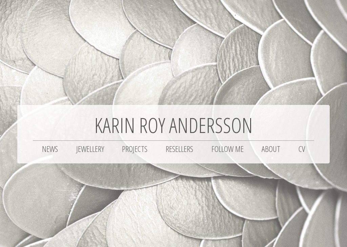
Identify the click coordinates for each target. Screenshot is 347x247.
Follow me (227, 148)
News (50, 148)
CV (302, 148)
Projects (134, 148)
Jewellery (90, 148)
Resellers (179, 148)
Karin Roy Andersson (173, 125)
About (271, 148)
